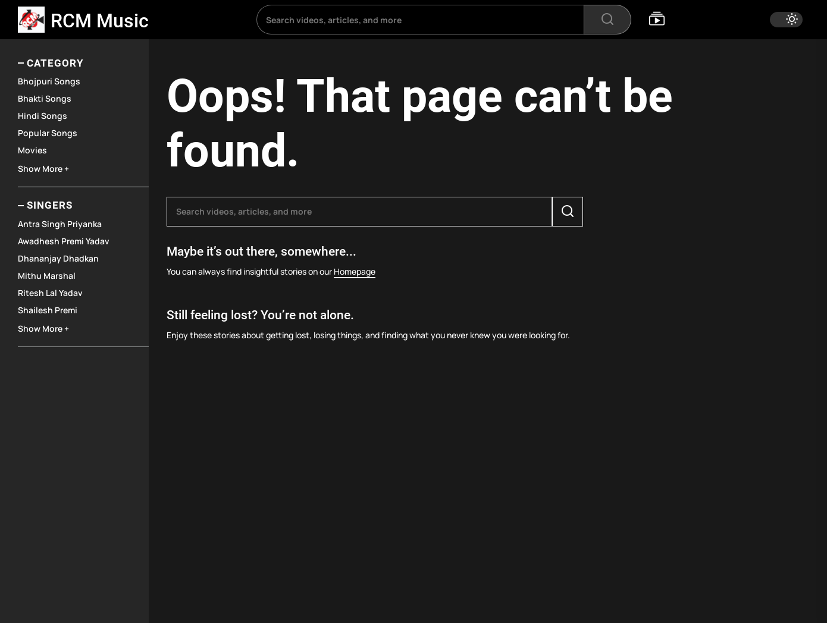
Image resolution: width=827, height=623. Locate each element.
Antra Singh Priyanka (60, 223)
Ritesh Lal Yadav (50, 292)
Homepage (354, 271)
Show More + (43, 168)
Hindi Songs (42, 115)
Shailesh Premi (47, 310)
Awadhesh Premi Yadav (63, 241)
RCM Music (100, 21)
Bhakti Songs (44, 98)
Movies (32, 150)
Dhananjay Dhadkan (58, 258)
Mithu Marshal (47, 275)
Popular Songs (47, 133)
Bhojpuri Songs (49, 81)
